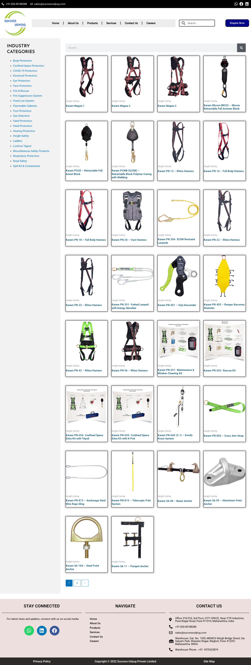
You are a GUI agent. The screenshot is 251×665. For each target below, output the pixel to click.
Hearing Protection (24, 131)
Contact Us (131, 23)
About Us (73, 23)
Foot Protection (22, 111)
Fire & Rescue (21, 90)
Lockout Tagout (22, 146)
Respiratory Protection (26, 156)
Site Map (209, 661)
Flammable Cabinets (25, 105)
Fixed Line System (23, 100)
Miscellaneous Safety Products (31, 151)
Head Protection (22, 126)
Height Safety (21, 135)
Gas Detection (21, 115)
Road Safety (20, 161)
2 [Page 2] (77, 583)
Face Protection (22, 85)
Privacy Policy (42, 661)
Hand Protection (22, 120)
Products (92, 23)
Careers (150, 23)
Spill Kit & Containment (26, 166)
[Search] (241, 47)
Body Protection (22, 60)
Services (111, 23)
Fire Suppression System (27, 95)
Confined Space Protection (28, 65)
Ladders (17, 141)
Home (55, 23)
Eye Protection (21, 80)
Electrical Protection (25, 75)
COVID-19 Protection (25, 70)
